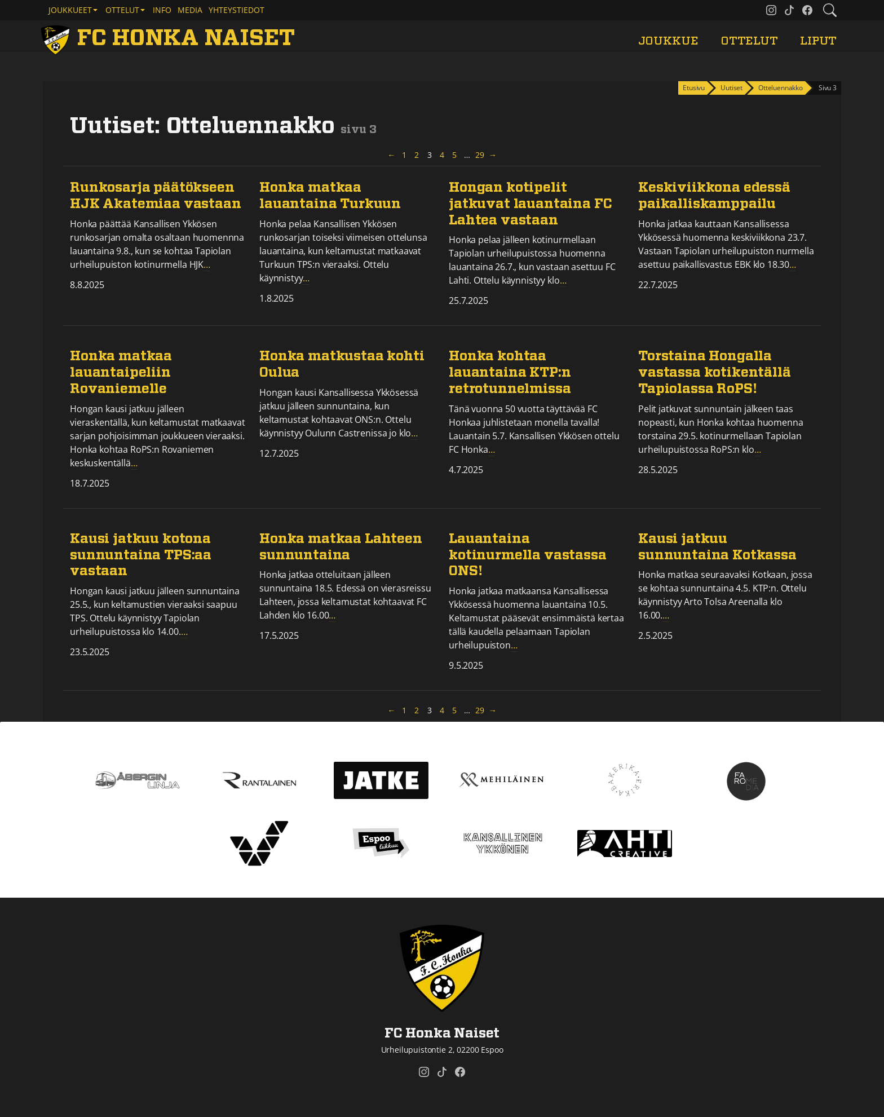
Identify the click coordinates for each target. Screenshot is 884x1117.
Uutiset (731, 87)
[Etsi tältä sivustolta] (830, 10)
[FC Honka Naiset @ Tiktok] (789, 10)
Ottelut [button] (122, 10)
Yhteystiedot (236, 10)
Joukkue (668, 41)
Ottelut (749, 41)
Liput (818, 41)
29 (480, 154)
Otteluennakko (780, 87)
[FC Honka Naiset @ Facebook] (807, 10)
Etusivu (694, 87)
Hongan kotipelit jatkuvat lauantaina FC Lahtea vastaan (530, 204)
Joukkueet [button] (70, 10)
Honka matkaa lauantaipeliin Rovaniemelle (121, 373)
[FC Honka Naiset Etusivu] (169, 38)
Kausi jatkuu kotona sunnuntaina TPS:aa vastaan (140, 555)
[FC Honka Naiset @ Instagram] (771, 10)
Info (162, 10)
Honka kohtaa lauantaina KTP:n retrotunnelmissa (510, 373)
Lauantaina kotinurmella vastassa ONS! (528, 555)
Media (190, 10)
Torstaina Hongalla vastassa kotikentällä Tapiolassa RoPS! (714, 373)
